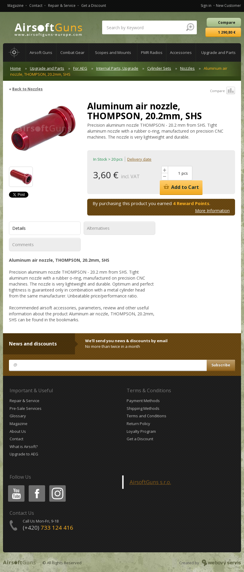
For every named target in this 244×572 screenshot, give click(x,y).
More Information (212, 210)
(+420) (48, 527)
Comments (23, 244)
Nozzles (187, 68)
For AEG (80, 68)
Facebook (36, 486)
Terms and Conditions (146, 415)
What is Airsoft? (24, 446)
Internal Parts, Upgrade (117, 68)
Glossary (18, 415)
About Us (18, 431)
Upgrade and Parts (47, 68)
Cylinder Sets (159, 68)
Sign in (206, 5)
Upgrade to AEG (24, 454)
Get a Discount (93, 5)
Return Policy (138, 423)
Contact (35, 5)
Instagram (57, 486)
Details (19, 228)
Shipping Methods (143, 408)
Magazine (15, 5)
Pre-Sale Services (26, 408)
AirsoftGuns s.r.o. (150, 482)
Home (15, 68)
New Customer (228, 5)
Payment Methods (143, 400)
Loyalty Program (141, 431)
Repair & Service (62, 5)
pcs (185, 173)
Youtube (14, 486)
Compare (222, 91)
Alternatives (98, 228)
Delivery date (139, 159)
